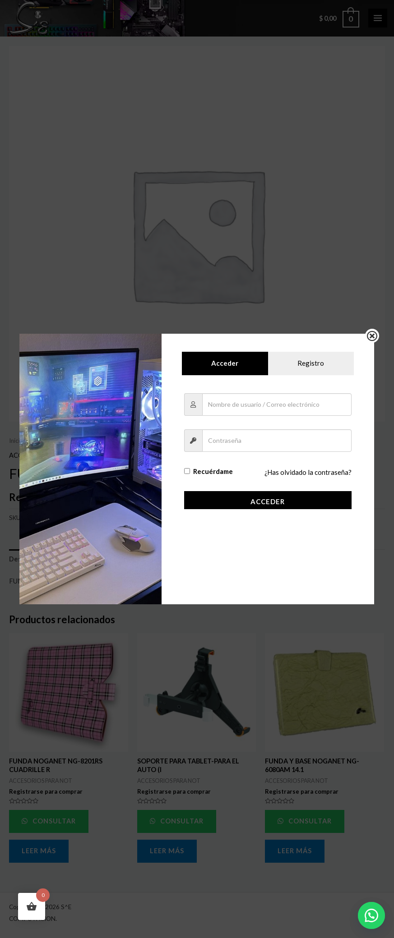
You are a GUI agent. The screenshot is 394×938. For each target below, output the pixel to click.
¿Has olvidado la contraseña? (309, 472)
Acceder (267, 501)
